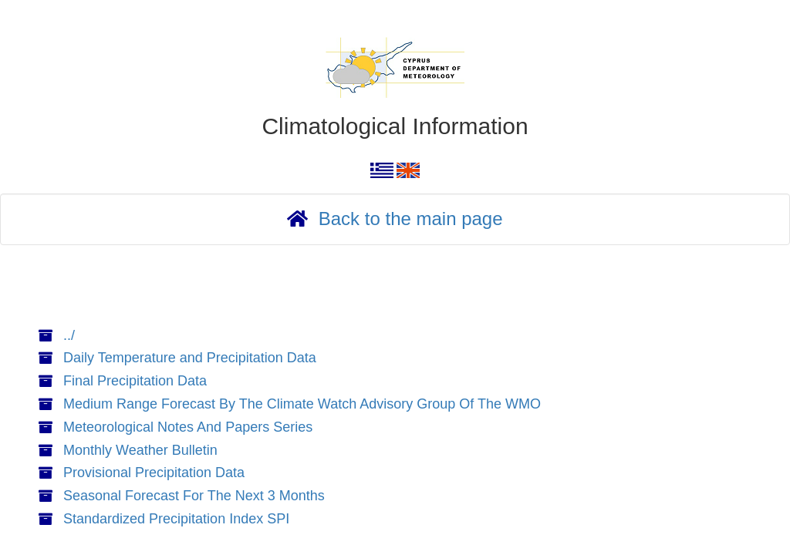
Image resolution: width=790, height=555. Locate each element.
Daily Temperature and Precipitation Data (189, 357)
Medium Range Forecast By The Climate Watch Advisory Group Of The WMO (302, 404)
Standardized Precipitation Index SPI (176, 518)
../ (69, 335)
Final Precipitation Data (135, 380)
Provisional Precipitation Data (154, 472)
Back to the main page (411, 218)
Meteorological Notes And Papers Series (187, 427)
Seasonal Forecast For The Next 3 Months (194, 495)
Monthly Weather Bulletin (140, 450)
